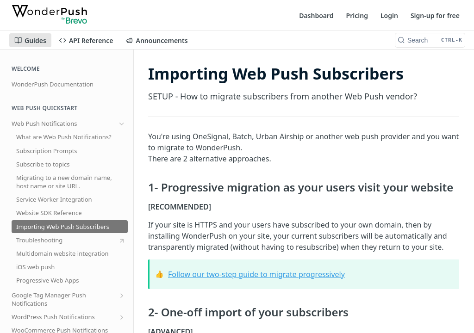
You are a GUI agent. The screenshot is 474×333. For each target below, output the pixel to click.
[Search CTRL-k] (430, 40)
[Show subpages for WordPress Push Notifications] (121, 317)
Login (389, 15)
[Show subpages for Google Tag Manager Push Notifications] (121, 295)
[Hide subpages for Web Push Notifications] (121, 124)
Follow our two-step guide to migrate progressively (256, 274)
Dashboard (316, 15)
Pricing (357, 15)
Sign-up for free (435, 15)
